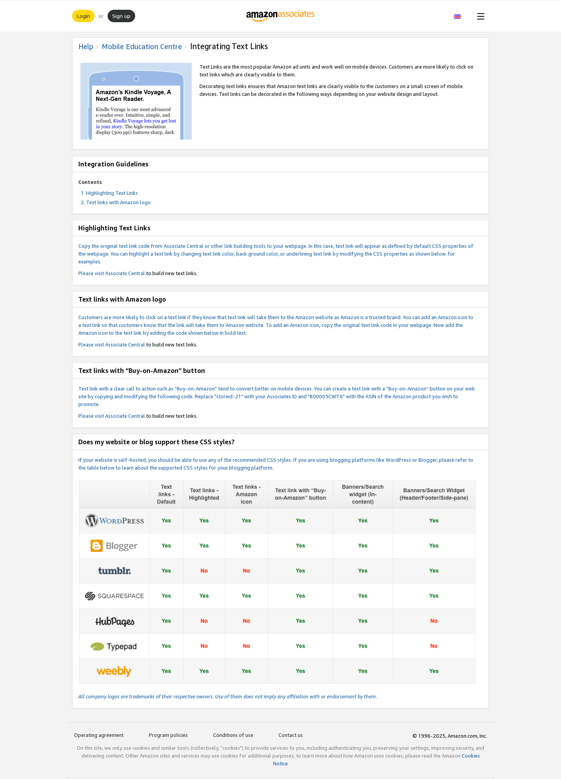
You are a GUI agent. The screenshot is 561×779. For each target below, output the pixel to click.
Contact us (291, 735)
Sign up (121, 15)
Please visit (91, 273)
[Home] (281, 16)
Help (86, 46)
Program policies (168, 735)
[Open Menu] (479, 16)
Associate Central (125, 273)
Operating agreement (98, 735)
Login (83, 15)
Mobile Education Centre (142, 46)
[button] (461, 16)
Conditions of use (233, 735)
